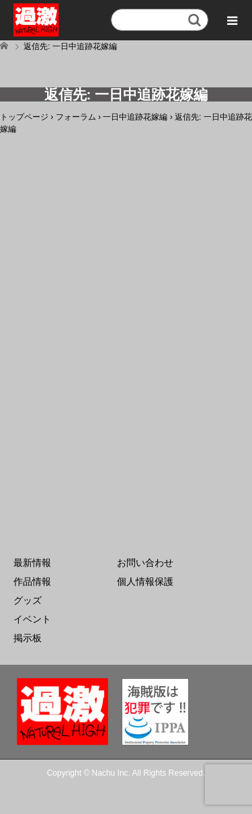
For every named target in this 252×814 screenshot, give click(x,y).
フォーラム (76, 117)
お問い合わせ (145, 562)
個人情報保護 (145, 581)
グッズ (27, 600)
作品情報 (32, 581)
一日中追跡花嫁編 (135, 117)
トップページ (24, 117)
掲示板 (27, 638)
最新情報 (32, 562)
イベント (32, 619)
